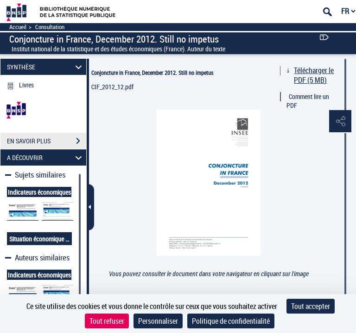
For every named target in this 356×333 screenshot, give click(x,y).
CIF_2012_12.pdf (112, 86)
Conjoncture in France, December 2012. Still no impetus (152, 72)
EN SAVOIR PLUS (46, 141)
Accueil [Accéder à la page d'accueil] (17, 27)
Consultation (49, 27)
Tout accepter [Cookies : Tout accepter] (310, 306)
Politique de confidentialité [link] (231, 321)
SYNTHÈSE (46, 67)
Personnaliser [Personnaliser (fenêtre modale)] (158, 321)
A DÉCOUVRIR (46, 157)
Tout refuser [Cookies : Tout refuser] (106, 321)
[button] (339, 122)
